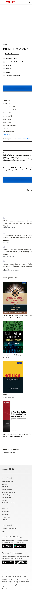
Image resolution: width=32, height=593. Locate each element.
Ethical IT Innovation (23, 139)
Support (5, 508)
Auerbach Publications (13, 75)
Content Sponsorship (8, 503)
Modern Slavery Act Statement (10, 589)
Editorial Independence (8, 587)
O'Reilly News (6, 487)
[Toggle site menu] (2, 2)
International (7, 525)
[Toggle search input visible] (30, 2)
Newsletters (5, 514)
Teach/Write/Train (7, 481)
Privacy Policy (6, 517)
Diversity (4, 500)
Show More (6, 134)
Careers (4, 484)
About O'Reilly (7, 478)
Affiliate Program (7, 495)
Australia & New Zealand (9, 529)
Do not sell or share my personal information (14, 576)
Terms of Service (6, 585)
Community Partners (8, 492)
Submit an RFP (6, 497)
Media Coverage (7, 489)
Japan (4, 531)
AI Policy (4, 520)
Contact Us (5, 512)
